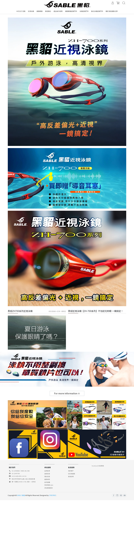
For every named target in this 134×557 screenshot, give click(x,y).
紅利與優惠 (71, 474)
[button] (63, 14)
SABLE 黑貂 (21, 495)
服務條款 (47, 479)
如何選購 (47, 482)
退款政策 (47, 474)
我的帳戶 (71, 471)
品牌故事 (47, 471)
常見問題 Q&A (48, 485)
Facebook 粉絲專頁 (98, 466)
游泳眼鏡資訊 (48, 488)
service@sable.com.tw (19, 476)
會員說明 (71, 476)
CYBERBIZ (52, 495)
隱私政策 (47, 476)
